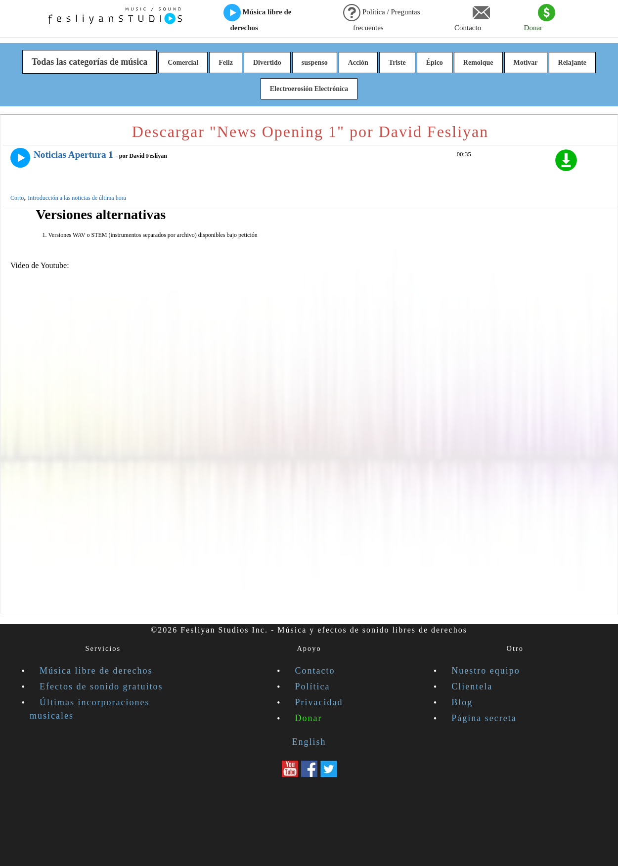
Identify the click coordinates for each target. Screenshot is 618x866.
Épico (434, 62)
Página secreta (483, 718)
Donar (539, 18)
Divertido (267, 62)
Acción (358, 62)
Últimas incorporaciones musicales (89, 709)
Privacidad (319, 702)
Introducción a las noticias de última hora (77, 197)
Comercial (183, 62)
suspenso (315, 62)
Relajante (572, 62)
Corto (17, 197)
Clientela (471, 686)
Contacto (472, 18)
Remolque (478, 62)
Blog (462, 702)
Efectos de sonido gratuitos (101, 686)
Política (312, 686)
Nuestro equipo (485, 671)
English (309, 742)
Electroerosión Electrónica (309, 88)
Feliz (226, 62)
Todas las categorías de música (89, 62)
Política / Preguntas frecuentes (381, 18)
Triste (397, 62)
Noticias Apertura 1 (73, 154)
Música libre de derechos (257, 18)
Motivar (526, 62)
